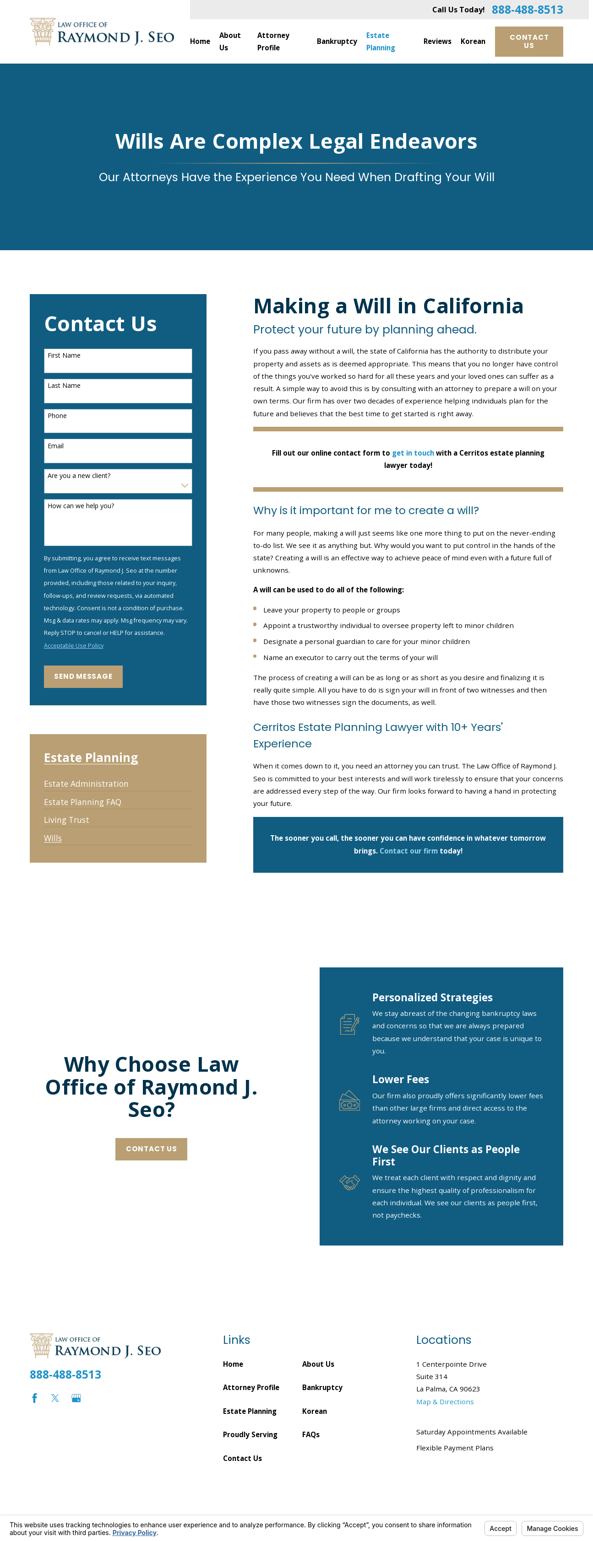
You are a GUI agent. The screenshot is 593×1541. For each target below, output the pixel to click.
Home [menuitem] (200, 41)
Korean (314, 1411)
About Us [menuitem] (230, 41)
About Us (318, 1364)
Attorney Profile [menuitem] (273, 41)
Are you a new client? (79, 476)
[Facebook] (34, 1398)
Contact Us (529, 41)
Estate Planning (250, 1411)
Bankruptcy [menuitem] (337, 41)
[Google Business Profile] (76, 1398)
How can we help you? (81, 506)
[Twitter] (55, 1398)
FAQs (311, 1434)
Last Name (64, 386)
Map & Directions (445, 1401)
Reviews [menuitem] (438, 41)
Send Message (83, 676)
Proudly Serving (250, 1434)
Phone (57, 416)
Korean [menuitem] (473, 41)
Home (233, 1364)
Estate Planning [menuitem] (380, 41)
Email (56, 446)
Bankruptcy (322, 1387)
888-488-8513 (527, 9)
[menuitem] (86, 780)
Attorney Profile (251, 1387)
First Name (64, 356)
